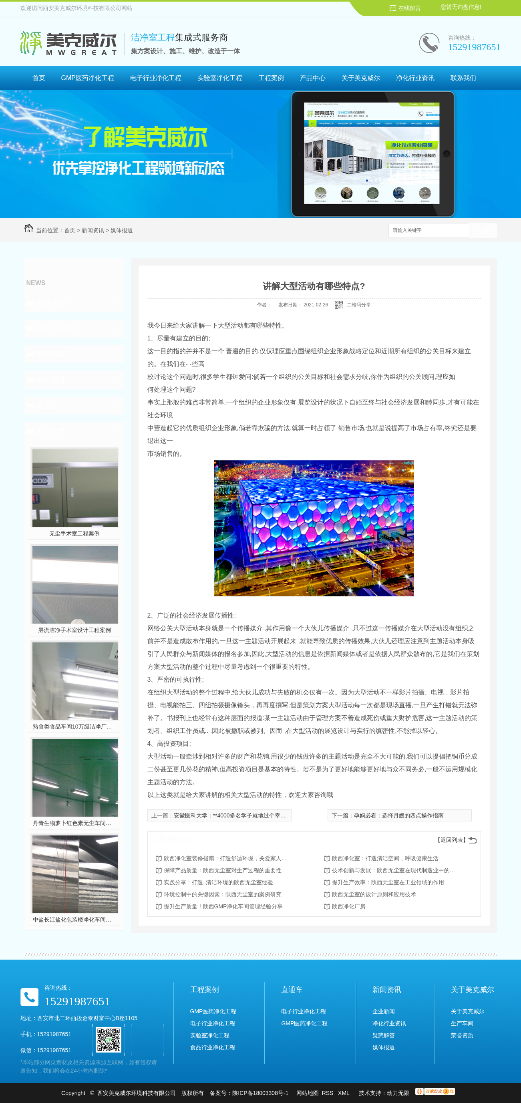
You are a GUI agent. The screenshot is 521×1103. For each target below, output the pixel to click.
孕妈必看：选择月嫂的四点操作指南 (399, 815)
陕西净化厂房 (349, 906)
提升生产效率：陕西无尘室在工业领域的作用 (388, 882)
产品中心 (313, 77)
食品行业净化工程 (212, 1047)
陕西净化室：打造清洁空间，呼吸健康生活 (385, 858)
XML (344, 1093)
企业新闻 (50, 303)
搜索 (483, 230)
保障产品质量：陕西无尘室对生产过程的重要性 (223, 870)
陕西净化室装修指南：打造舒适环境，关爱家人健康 (228, 858)
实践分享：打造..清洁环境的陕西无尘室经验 (219, 882)
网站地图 (307, 1093)
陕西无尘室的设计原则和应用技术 (374, 894)
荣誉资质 (462, 1035)
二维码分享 (359, 305)
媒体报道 (122, 230)
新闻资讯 (93, 230)
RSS (328, 1093)
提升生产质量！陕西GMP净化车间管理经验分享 (223, 906)
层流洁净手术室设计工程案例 (74, 630)
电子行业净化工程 (155, 77)
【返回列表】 (452, 840)
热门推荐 (50, 431)
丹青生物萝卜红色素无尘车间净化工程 (74, 823)
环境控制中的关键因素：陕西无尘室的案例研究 (223, 894)
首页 (38, 77)
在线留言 (409, 8)
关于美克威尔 (361, 77)
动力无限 (398, 1093)
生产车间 (462, 1023)
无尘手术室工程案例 (74, 533)
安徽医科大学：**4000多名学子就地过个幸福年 (233, 815)
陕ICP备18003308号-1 (260, 1093)
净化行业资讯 (415, 77)
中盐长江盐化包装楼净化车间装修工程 (74, 919)
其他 (43, 405)
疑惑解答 (50, 354)
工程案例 (271, 77)
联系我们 (463, 77)
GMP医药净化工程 (87, 77)
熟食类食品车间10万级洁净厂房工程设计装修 (74, 726)
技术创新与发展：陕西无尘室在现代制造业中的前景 (396, 870)
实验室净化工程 (219, 77)
